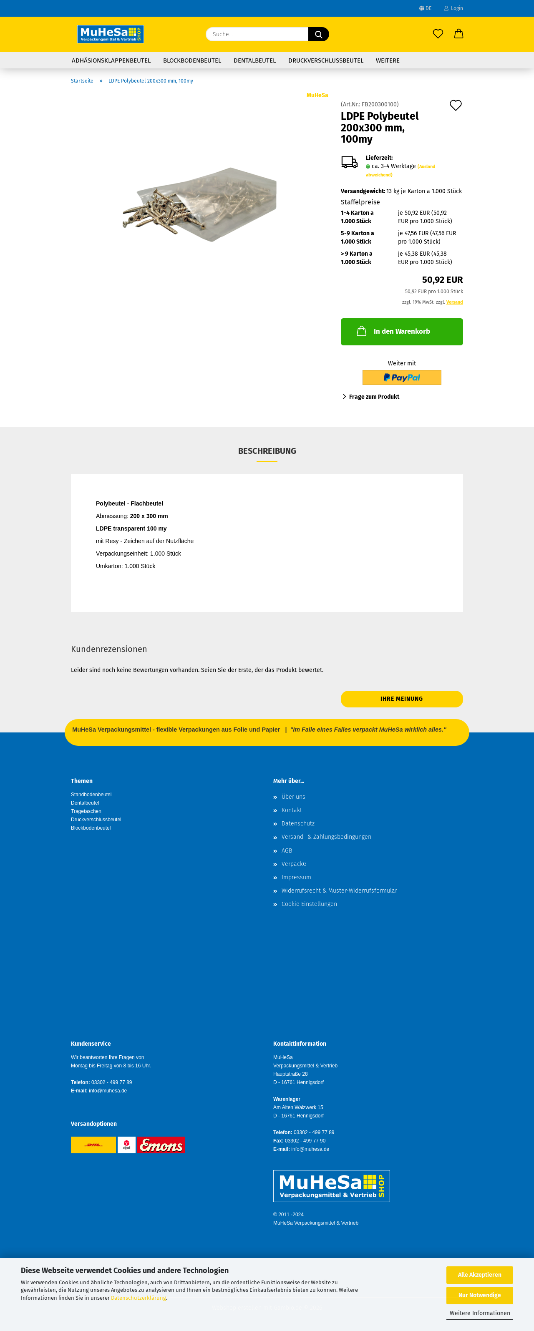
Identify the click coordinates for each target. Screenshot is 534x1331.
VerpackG (294, 864)
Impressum (296, 877)
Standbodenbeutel (91, 795)
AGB (287, 850)
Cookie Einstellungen (309, 904)
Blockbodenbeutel (192, 60)
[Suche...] (318, 34)
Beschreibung (267, 451)
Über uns (293, 796)
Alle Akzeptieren (479, 1274)
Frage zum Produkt (374, 396)
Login (453, 8)
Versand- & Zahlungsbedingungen (326, 836)
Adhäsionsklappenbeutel (111, 60)
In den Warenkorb (392, 330)
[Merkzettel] (438, 34)
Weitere (388, 60)
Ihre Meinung (401, 698)
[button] (458, 34)
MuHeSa (317, 95)
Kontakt (292, 810)
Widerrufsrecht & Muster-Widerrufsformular (339, 890)
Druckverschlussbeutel (325, 60)
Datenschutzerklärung (138, 1298)
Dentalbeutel (255, 60)
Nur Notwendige (479, 1295)
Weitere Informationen (480, 1313)
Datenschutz (298, 823)
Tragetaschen (86, 811)
